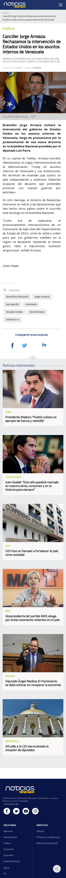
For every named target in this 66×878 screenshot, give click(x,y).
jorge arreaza (42, 296)
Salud (6, 868)
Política (5, 13)
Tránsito (40, 831)
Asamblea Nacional (17, 296)
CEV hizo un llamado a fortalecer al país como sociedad (31, 553)
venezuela (31, 304)
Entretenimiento (12, 861)
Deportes (9, 855)
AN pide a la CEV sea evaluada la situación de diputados (26, 748)
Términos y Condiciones (48, 837)
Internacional (10, 837)
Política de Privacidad (47, 843)
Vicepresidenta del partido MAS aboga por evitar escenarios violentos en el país (32, 618)
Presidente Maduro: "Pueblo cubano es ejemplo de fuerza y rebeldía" (30, 419)
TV (5, 874)
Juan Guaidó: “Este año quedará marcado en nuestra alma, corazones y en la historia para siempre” (32, 486)
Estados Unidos (14, 311)
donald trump (36, 311)
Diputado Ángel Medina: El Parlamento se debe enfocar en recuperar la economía (33, 683)
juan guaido (12, 304)
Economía (9, 849)
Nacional (8, 831)
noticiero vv (12, 319)
